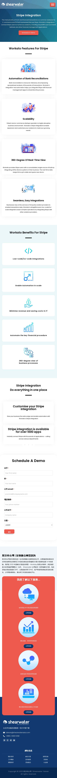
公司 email (9, 489)
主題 (6, 520)
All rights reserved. (28, 774)
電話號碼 (8, 499)
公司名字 (8, 510)
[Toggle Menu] (52, 5)
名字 (6, 468)
